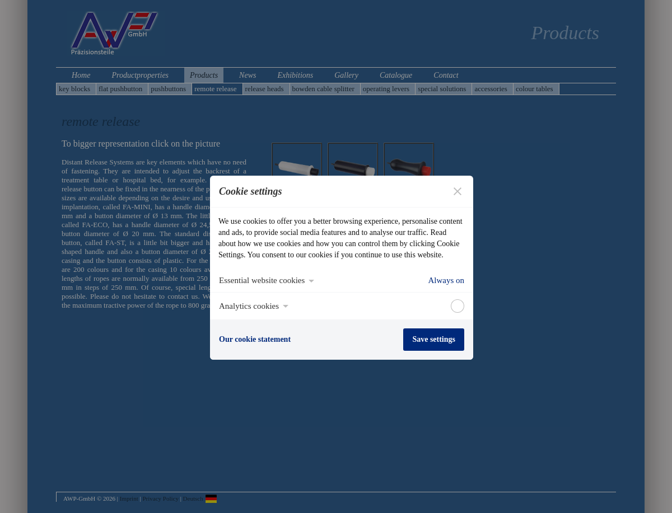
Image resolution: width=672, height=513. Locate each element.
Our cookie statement (255, 339)
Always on (446, 280)
